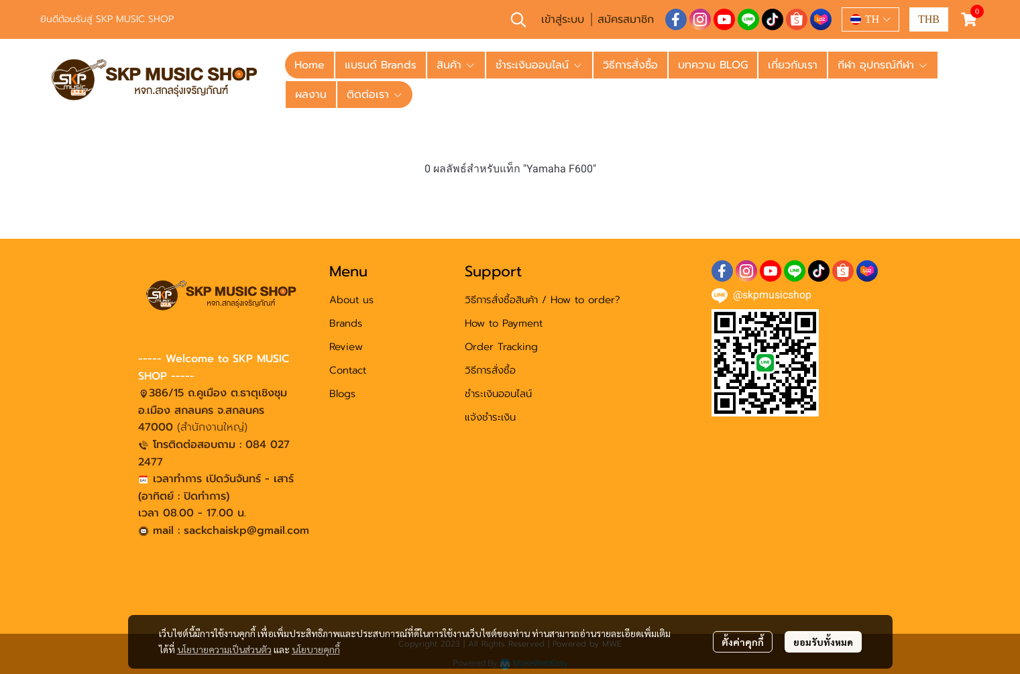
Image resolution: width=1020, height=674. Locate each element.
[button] (518, 19)
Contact (347, 370)
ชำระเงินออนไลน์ (498, 393)
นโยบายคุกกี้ (316, 649)
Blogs (342, 393)
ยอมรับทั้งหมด (823, 642)
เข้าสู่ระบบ (562, 19)
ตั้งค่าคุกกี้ (743, 642)
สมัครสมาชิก (626, 19)
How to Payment (504, 323)
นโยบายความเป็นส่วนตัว (224, 649)
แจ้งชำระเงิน (490, 417)
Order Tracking (501, 346)
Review (346, 346)
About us (351, 299)
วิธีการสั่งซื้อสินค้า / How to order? (542, 299)
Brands (345, 323)
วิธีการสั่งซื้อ (490, 370)
